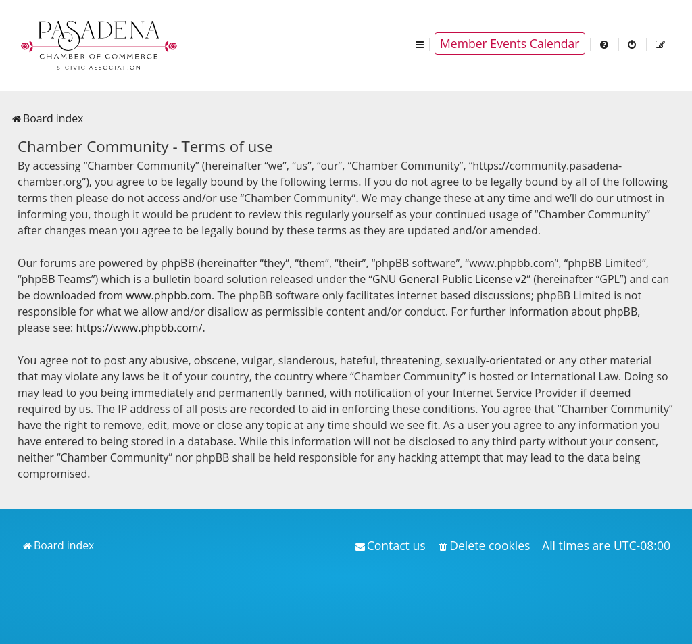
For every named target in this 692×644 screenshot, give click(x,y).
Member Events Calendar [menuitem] (510, 43)
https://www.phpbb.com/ (139, 327)
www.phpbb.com (169, 295)
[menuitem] (605, 43)
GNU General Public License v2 (449, 279)
